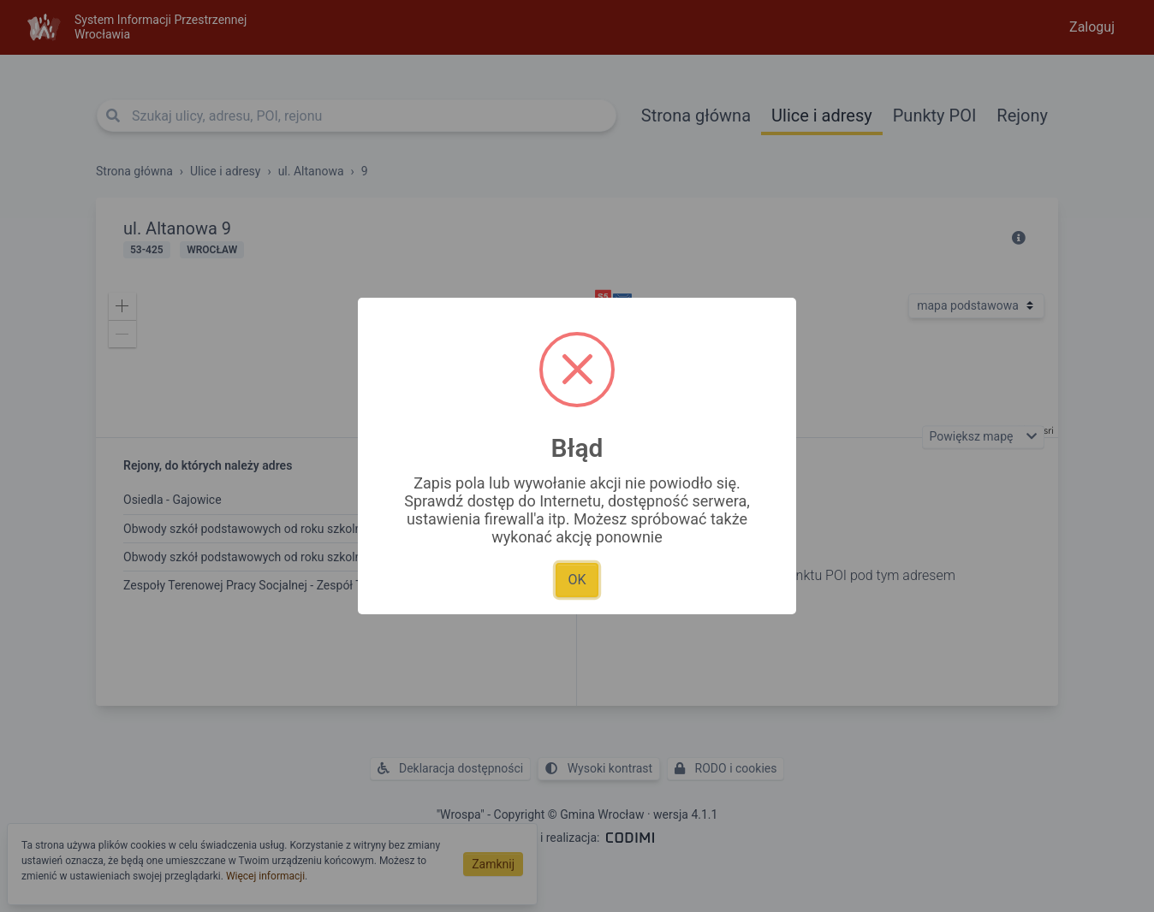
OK (577, 579)
